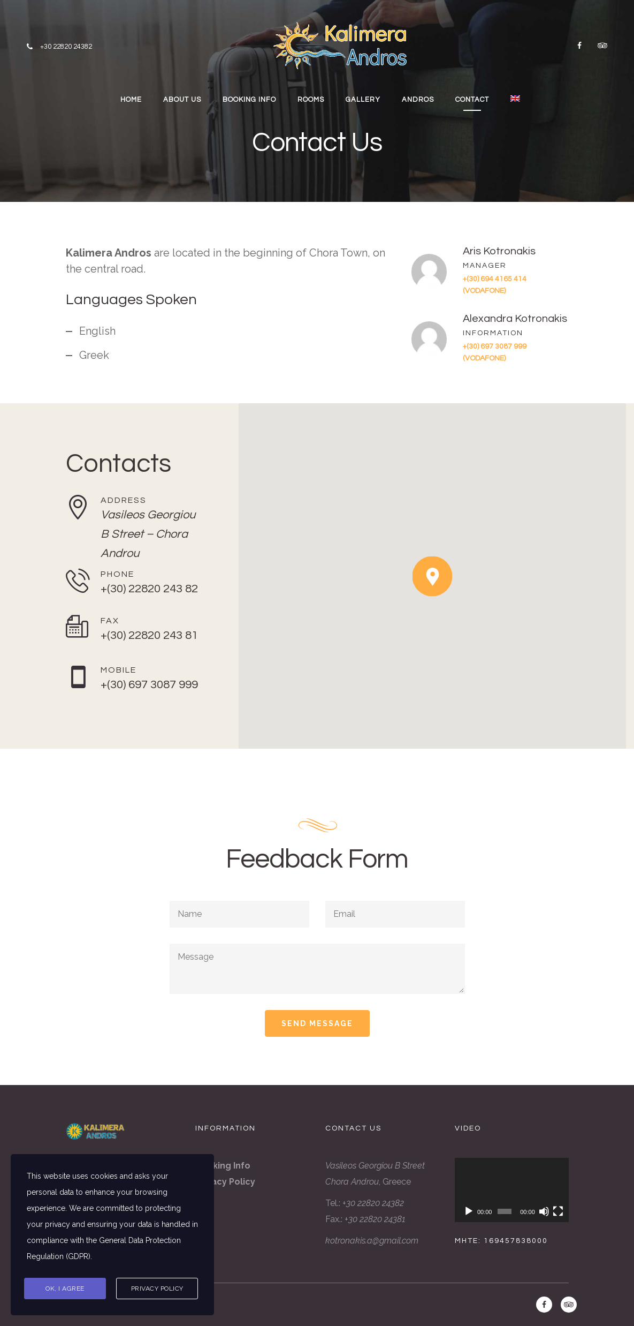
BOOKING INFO (249, 99)
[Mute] (544, 1211)
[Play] (468, 1211)
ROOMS (310, 99)
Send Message (317, 1023)
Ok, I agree (65, 1288)
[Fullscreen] (558, 1211)
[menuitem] (516, 100)
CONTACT (472, 99)
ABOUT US (182, 99)
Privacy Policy (157, 1288)
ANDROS (418, 99)
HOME (131, 99)
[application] (512, 1190)
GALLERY (363, 99)
